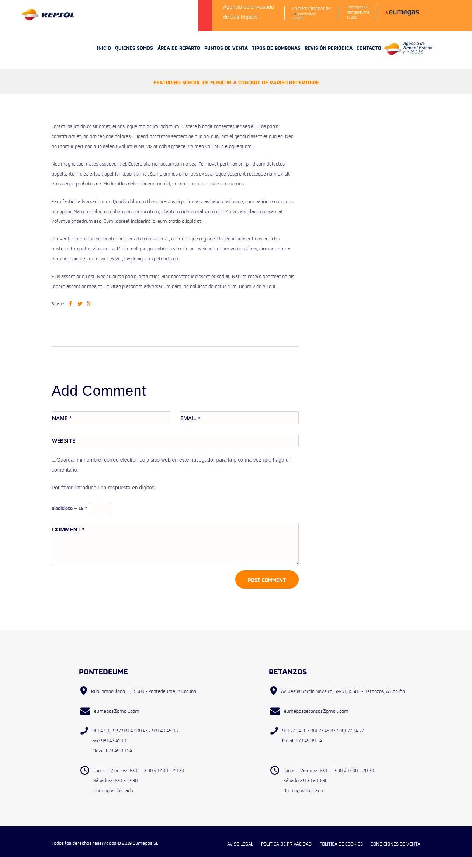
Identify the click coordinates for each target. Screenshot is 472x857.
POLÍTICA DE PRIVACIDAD (286, 839)
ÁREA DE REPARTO (178, 42)
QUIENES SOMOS (134, 42)
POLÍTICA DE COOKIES (341, 839)
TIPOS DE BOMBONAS (276, 42)
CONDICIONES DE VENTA (395, 839)
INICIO (104, 42)
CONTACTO (369, 42)
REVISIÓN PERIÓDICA (329, 42)
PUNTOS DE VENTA (226, 42)
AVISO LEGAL (240, 839)
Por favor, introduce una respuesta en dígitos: (104, 483)
